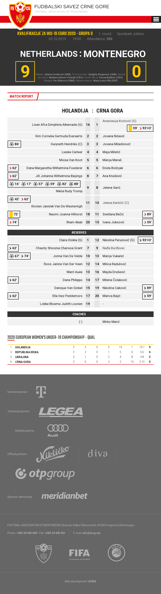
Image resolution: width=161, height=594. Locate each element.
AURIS (92, 581)
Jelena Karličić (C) (116, 203)
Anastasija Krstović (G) (119, 121)
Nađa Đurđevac (114, 248)
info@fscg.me (91, 533)
